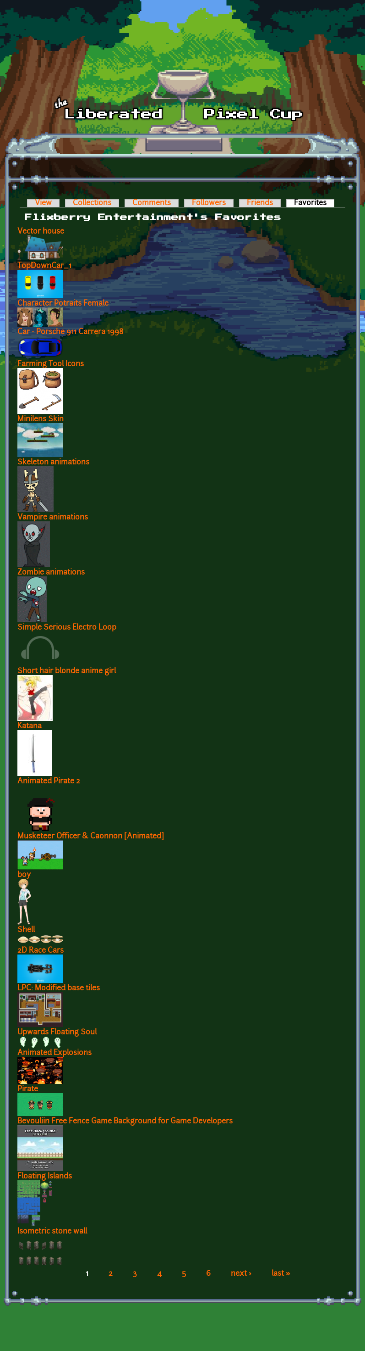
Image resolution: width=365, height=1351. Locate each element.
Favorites (314, 203)
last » (281, 1274)
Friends (260, 203)
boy (24, 875)
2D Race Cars (40, 951)
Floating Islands (44, 1176)
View (43, 203)
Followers (209, 203)
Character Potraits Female (63, 303)
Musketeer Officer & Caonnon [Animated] (90, 836)
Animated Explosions (54, 1053)
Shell (26, 930)
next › (241, 1274)
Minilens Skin (40, 419)
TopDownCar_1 (44, 266)
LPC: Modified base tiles (58, 988)
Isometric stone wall (52, 1231)
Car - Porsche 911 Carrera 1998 (70, 332)
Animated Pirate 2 (48, 781)
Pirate (27, 1089)
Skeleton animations (53, 462)
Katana (29, 726)
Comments (151, 203)
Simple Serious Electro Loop (66, 627)
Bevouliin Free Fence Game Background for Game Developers (125, 1121)
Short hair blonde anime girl (66, 671)
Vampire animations (52, 517)
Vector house (40, 231)
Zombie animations (51, 572)
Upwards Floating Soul (57, 1032)
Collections (92, 203)
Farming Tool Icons (50, 364)
